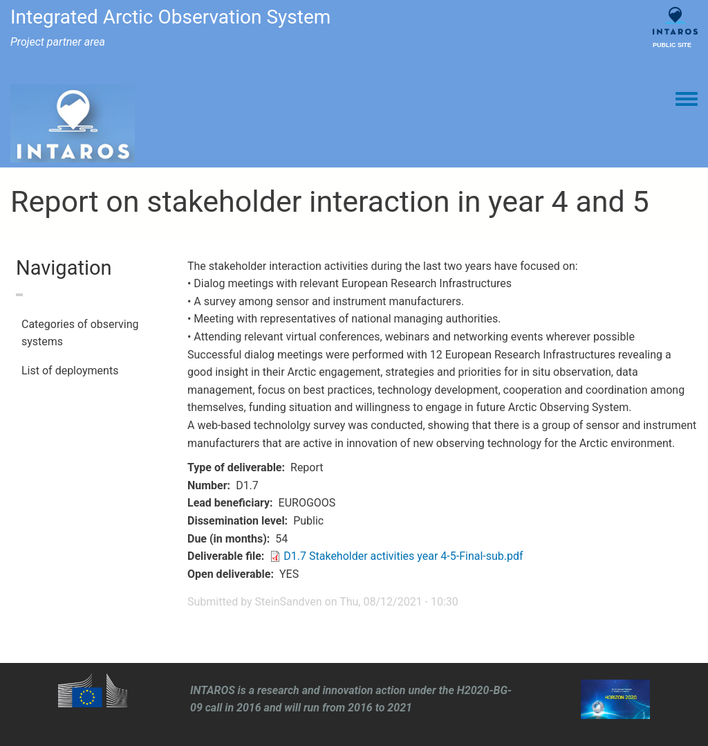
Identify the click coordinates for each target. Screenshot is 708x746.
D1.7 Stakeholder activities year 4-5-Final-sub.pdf (403, 556)
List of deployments (69, 370)
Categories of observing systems (80, 333)
